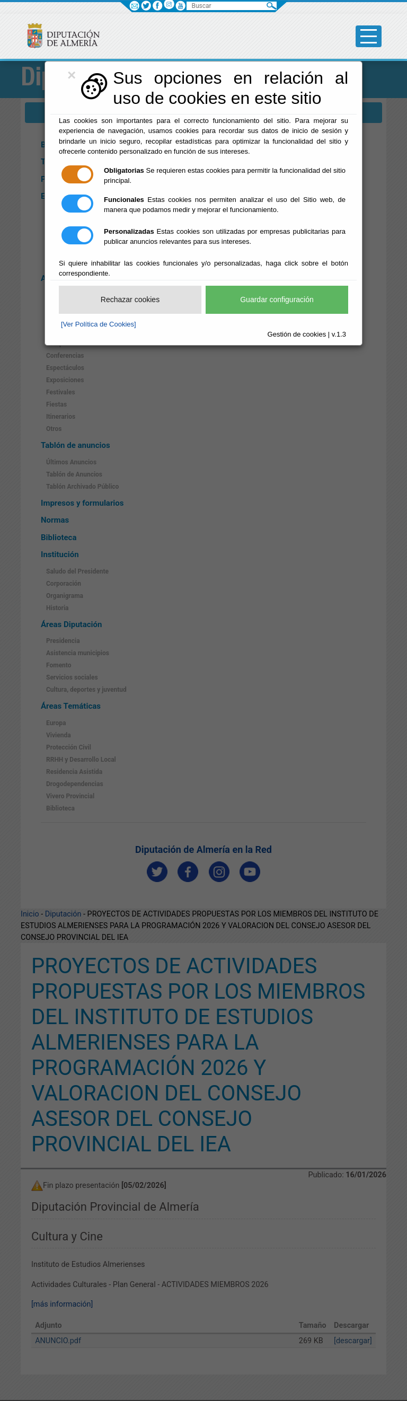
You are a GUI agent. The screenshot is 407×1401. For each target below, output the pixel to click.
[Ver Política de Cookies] (98, 324)
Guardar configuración (277, 299)
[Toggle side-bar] (369, 36)
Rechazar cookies (130, 299)
